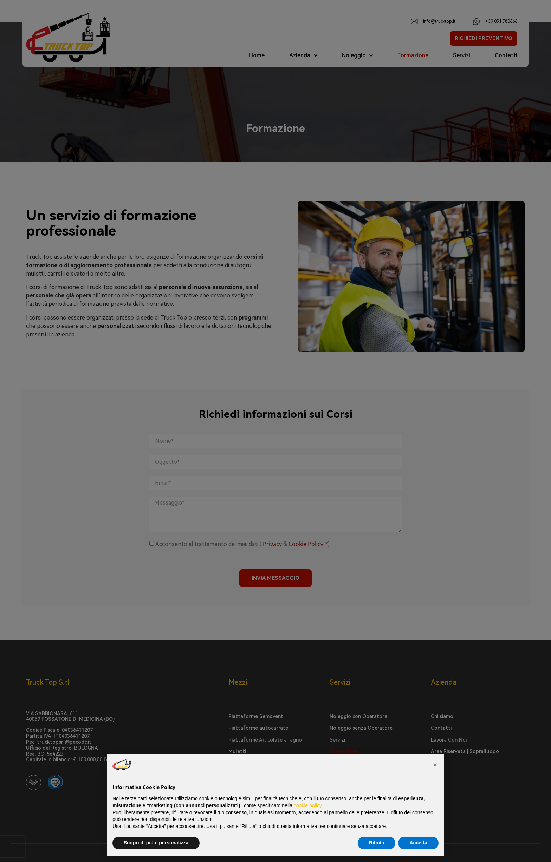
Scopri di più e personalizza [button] (156, 842)
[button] (435, 764)
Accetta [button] (418, 842)
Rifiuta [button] (376, 842)
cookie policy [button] (308, 805)
